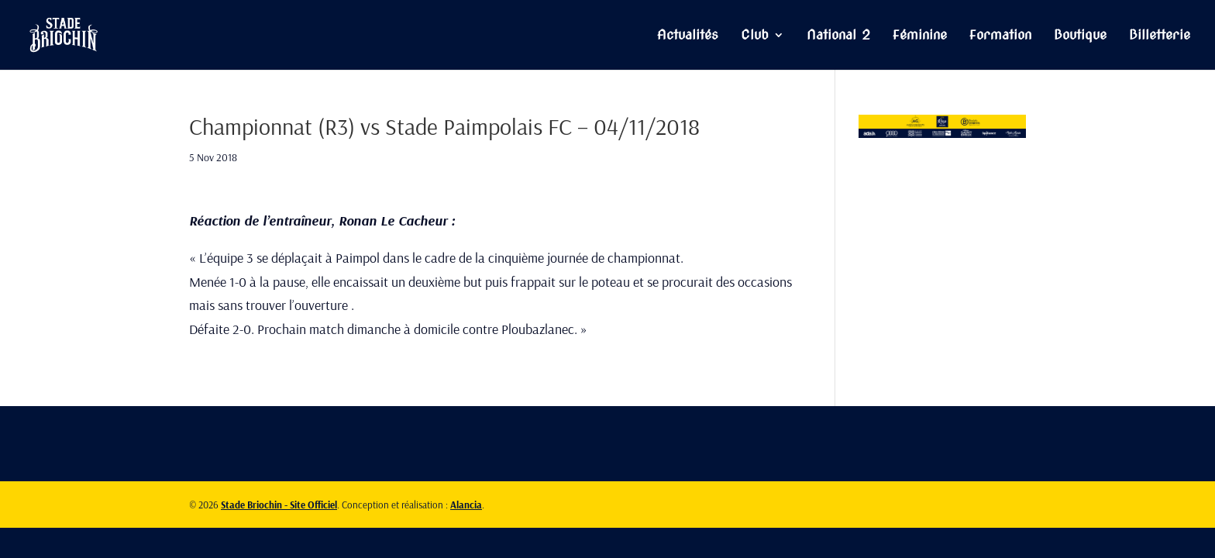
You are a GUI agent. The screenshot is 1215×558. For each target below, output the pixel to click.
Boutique (1080, 36)
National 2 (838, 36)
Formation (1000, 36)
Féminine (920, 36)
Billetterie (1159, 36)
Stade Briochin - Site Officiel (279, 504)
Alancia (466, 504)
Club (755, 36)
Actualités (687, 36)
